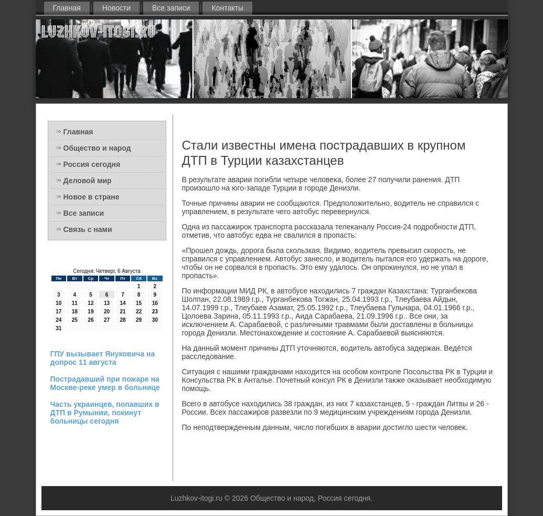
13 (107, 303)
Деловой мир (87, 180)
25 (75, 320)
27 (107, 320)
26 (90, 320)
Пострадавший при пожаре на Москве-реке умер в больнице (105, 383)
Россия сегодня (92, 164)
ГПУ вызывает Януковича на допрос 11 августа (102, 358)
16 (155, 303)
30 (155, 320)
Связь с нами (87, 229)
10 (58, 303)
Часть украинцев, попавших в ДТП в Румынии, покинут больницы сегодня (104, 412)
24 (58, 320)
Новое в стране (91, 197)
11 (75, 303)
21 (122, 311)
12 (90, 303)
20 (107, 311)
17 (58, 311)
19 (90, 311)
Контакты (227, 8)
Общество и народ (97, 148)
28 (122, 320)
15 (139, 303)
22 (139, 311)
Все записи (171, 8)
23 (155, 311)
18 (75, 311)
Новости (116, 8)
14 (122, 303)
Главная (67, 8)
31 (58, 328)
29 (139, 320)
